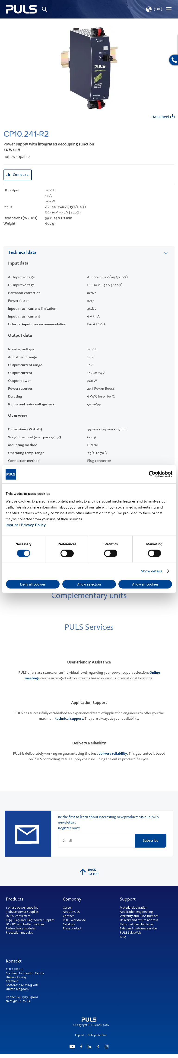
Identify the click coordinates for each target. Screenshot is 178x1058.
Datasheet (163, 116)
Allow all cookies (145, 584)
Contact (68, 916)
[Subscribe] (150, 841)
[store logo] (21, 9)
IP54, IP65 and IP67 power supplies (30, 920)
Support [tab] (128, 899)
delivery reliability (113, 754)
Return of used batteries (136, 924)
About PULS (71, 912)
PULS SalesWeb (130, 933)
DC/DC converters (18, 916)
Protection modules (19, 933)
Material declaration (133, 908)
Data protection (97, 1035)
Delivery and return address (139, 920)
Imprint (12, 525)
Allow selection (89, 584)
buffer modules (33, 924)
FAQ (123, 937)
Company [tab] (72, 899)
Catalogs (69, 924)
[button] (153, 9)
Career (67, 908)
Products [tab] (14, 899)
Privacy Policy (33, 525)
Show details (151, 571)
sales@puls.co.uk (18, 1001)
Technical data (22, 252)
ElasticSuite (107, 1056)
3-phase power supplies (22, 912)
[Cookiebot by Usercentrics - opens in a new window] (152, 474)
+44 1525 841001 (27, 997)
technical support (69, 719)
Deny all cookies (33, 584)
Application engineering (136, 912)
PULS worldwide (74, 920)
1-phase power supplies (22, 908)
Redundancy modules (21, 928)
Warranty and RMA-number (139, 916)
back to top (89, 872)
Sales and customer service (138, 928)
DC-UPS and (14, 924)
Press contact (72, 928)
